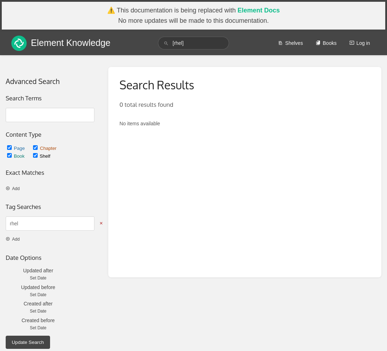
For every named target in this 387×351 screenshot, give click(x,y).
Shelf (41, 156)
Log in (359, 43)
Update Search (28, 342)
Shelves (290, 43)
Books (326, 43)
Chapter (44, 148)
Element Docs (259, 10)
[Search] (166, 43)
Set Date (38, 278)
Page (16, 148)
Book (16, 156)
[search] (193, 43)
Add (13, 188)
